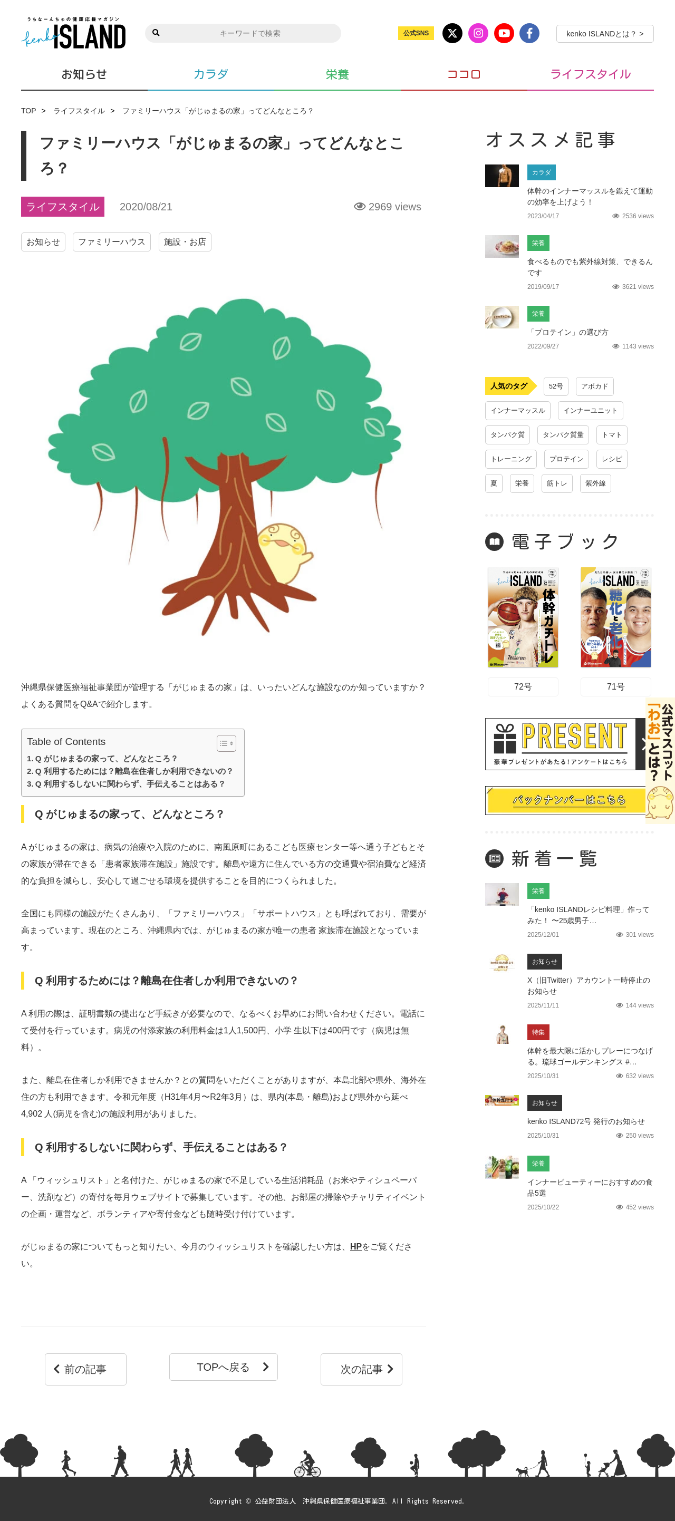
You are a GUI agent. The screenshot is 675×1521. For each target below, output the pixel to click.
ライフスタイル (590, 74)
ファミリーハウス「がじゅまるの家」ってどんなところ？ (218, 110)
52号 (557, 386)
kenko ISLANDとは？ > (605, 34)
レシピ (619, 459)
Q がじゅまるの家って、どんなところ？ (106, 758)
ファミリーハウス (112, 241)
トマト (619, 435)
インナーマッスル (519, 410)
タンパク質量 (567, 435)
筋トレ (559, 483)
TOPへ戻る (234, 1367)
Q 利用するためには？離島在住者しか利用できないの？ (134, 771)
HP (356, 1246)
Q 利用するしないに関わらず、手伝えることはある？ (130, 783)
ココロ (464, 74)
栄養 (337, 74)
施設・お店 (185, 241)
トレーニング (512, 459)
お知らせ (84, 74)
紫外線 (600, 483)
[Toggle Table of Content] (221, 743)
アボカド (597, 386)
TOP (28, 110)
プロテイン (571, 459)
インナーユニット (596, 410)
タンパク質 (508, 435)
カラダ (211, 74)
